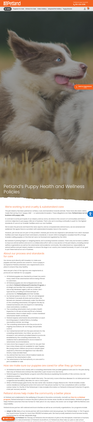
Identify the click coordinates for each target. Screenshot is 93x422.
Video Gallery (41, 9)
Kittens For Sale (31, 9)
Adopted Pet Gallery (54, 9)
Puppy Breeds (67, 9)
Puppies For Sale (18, 9)
